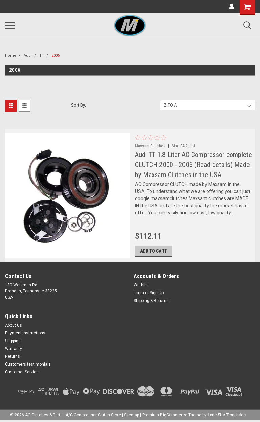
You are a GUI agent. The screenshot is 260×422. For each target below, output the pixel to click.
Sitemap (131, 415)
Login (139, 293)
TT (41, 55)
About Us (13, 325)
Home (10, 55)
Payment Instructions (25, 333)
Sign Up (157, 293)
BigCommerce (173, 415)
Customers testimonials (28, 364)
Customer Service (22, 372)
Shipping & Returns (151, 301)
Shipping (13, 341)
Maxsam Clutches (150, 146)
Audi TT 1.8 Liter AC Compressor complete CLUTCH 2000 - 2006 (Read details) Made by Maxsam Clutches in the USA (193, 164)
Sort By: (78, 105)
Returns (12, 356)
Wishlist (141, 285)
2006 (55, 55)
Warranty (13, 349)
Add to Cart (153, 251)
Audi (28, 55)
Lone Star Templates (227, 415)
